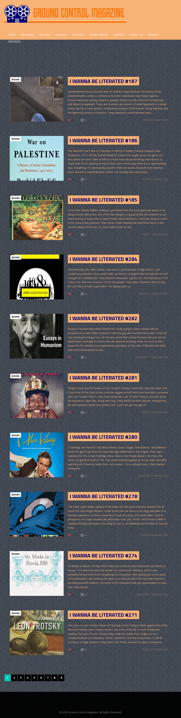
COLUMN (61, 35)
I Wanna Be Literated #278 (103, 496)
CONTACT (119, 35)
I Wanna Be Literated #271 (103, 615)
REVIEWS (45, 35)
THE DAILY (78, 35)
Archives (14, 41)
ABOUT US (136, 35)
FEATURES (27, 35)
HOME (12, 35)
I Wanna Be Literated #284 (103, 259)
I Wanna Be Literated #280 (103, 437)
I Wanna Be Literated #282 (103, 318)
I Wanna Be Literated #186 (103, 140)
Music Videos (99, 35)
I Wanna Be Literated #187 (103, 81)
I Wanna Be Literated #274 (103, 555)
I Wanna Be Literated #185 (103, 200)
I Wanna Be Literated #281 (103, 378)
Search (153, 35)
